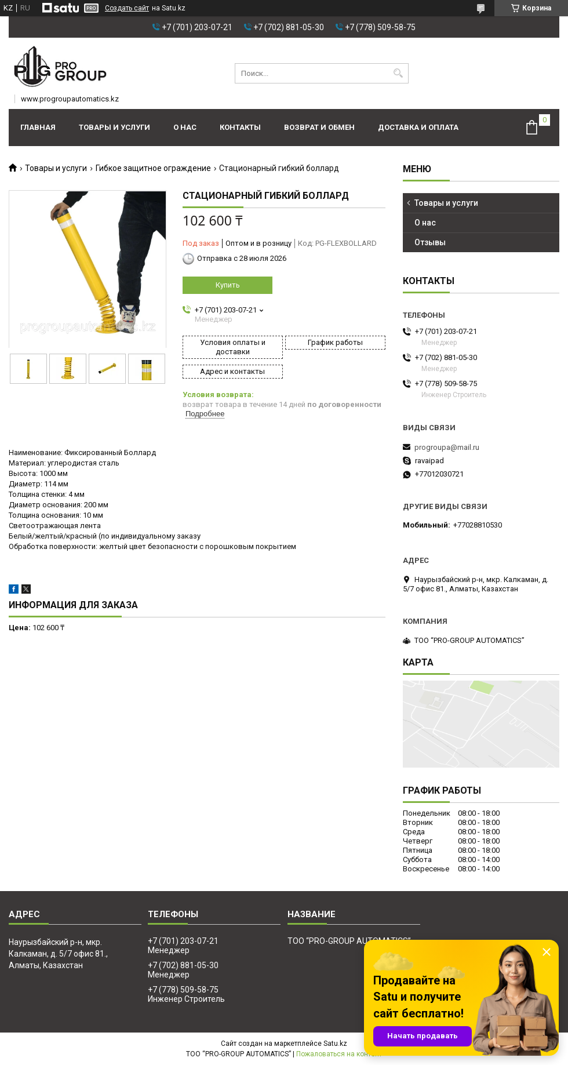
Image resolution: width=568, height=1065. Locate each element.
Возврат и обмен (319, 127)
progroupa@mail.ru (446, 447)
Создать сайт (127, 8)
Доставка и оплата (418, 127)
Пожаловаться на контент (339, 1054)
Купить (228, 285)
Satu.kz (335, 1043)
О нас (184, 127)
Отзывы (430, 242)
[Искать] (398, 73)
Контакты (240, 127)
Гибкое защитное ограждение (153, 168)
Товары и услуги (114, 127)
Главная (38, 127)
